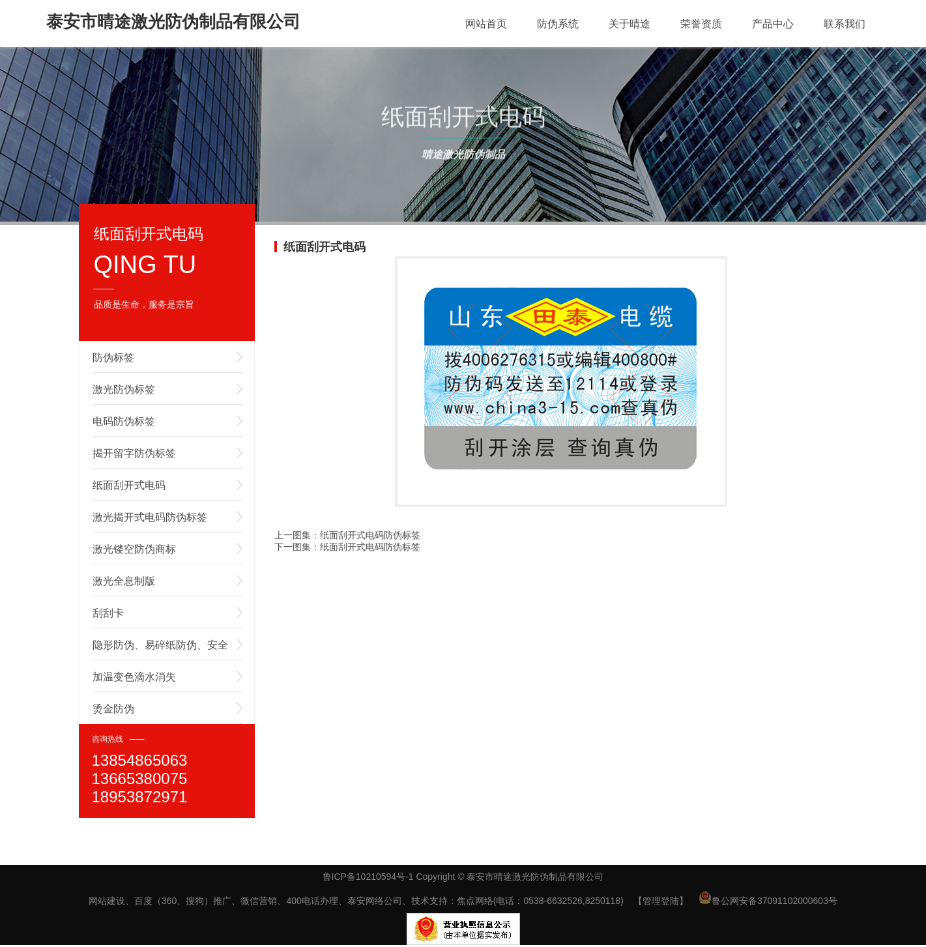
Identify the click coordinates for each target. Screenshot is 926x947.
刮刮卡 (108, 613)
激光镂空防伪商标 (134, 549)
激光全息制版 (124, 581)
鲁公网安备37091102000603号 (768, 901)
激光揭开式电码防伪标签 (150, 517)
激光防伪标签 (124, 389)
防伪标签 (113, 357)
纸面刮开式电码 (129, 485)
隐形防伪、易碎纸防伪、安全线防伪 (160, 649)
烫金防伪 (113, 708)
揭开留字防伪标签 (134, 453)
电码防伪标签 (124, 421)
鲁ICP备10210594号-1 (368, 876)
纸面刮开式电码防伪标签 (370, 535)
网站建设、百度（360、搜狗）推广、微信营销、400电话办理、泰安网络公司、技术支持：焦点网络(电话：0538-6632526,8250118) (356, 901)
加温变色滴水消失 (134, 676)
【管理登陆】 (660, 901)
